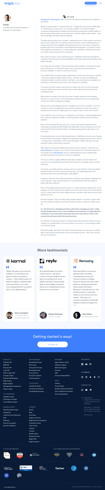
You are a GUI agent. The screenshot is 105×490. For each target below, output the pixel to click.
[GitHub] (90, 361)
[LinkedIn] (82, 361)
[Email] (86, 387)
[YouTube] (86, 361)
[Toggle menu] (101, 3)
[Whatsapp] (82, 387)
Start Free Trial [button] (90, 3)
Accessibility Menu (9, 484)
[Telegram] (90, 387)
